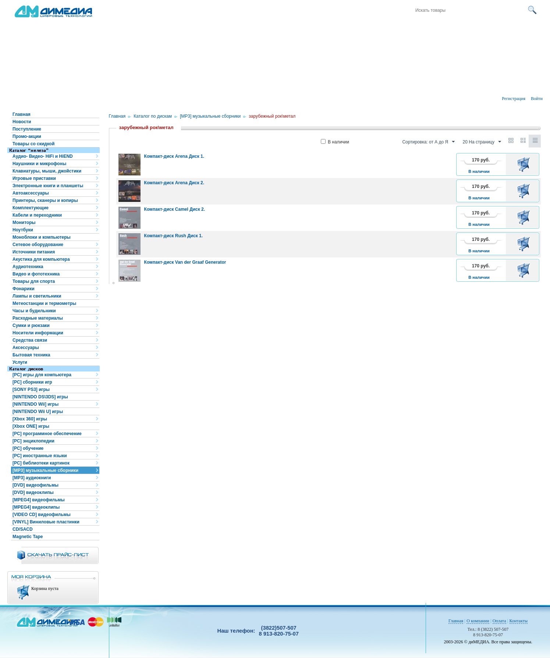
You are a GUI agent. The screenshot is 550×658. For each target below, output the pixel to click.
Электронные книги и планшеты (48, 185)
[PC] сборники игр (32, 382)
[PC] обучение (28, 448)
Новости (22, 121)
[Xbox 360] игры (30, 419)
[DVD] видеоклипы (33, 492)
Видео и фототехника (36, 274)
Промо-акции (27, 136)
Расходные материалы (38, 318)
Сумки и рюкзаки (31, 325)
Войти (537, 98)
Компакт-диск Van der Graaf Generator (185, 262)
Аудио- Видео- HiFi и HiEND (43, 156)
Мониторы (24, 222)
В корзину (525, 164)
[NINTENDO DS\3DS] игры (40, 396)
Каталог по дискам (153, 116)
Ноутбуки (23, 229)
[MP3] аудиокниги (32, 477)
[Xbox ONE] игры (31, 426)
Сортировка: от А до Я (428, 142)
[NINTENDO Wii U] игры (38, 411)
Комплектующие (31, 207)
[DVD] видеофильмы (35, 485)
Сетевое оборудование (38, 244)
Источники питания (34, 252)
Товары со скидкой (33, 143)
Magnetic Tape (28, 536)
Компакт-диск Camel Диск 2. (174, 209)
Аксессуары (26, 347)
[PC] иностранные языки (40, 455)
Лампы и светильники (37, 296)
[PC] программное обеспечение (47, 433)
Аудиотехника (28, 266)
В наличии (335, 142)
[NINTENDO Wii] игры (35, 404)
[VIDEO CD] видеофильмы (42, 514)
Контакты (519, 620)
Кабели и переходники (37, 215)
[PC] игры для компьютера (42, 374)
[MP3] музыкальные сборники (45, 470)
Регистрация (513, 98)
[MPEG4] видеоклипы (36, 507)
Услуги (20, 362)
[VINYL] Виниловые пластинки (46, 521)
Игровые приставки (34, 178)
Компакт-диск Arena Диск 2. (174, 182)
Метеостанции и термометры (44, 303)
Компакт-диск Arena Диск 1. (174, 156)
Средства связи (30, 340)
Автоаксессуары (31, 193)
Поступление (27, 129)
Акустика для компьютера (41, 259)
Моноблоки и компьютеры (42, 237)
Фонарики (24, 288)
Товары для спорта (34, 281)
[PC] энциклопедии (33, 441)
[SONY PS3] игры (31, 389)
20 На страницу (482, 142)
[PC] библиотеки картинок (41, 463)
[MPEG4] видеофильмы (39, 499)
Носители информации (38, 332)
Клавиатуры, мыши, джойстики (47, 171)
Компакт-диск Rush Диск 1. (173, 235)
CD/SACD (23, 529)
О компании (477, 620)
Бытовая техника (31, 355)
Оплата (499, 620)
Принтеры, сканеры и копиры (45, 200)
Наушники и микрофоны (39, 163)
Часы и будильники (34, 310)
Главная (22, 114)
